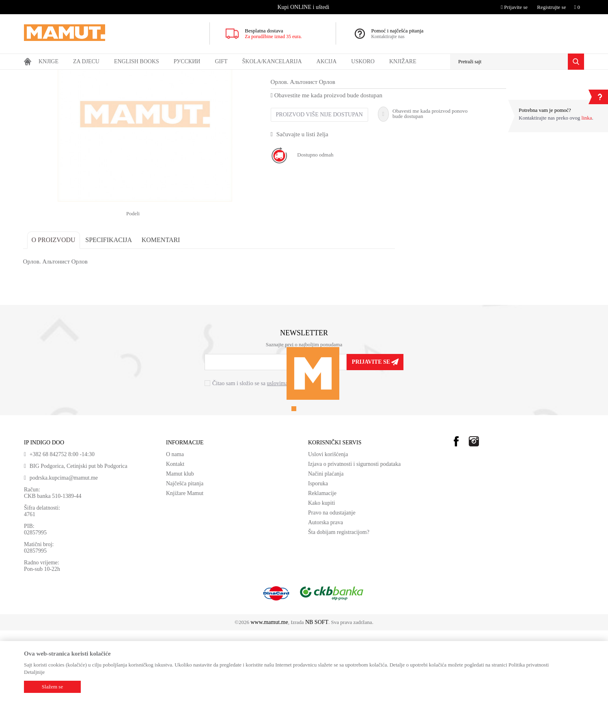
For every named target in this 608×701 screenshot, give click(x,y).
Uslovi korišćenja (328, 525)
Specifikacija (109, 310)
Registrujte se (551, 7)
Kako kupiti (321, 573)
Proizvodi (57, 75)
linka (587, 118)
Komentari (161, 310)
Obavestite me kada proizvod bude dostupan (327, 166)
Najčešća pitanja (184, 554)
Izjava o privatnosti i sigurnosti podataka (354, 535)
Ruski (78, 75)
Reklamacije (322, 564)
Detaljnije (34, 672)
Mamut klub (180, 544)
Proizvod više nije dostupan (320, 185)
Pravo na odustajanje (332, 583)
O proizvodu (54, 310)
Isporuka (318, 554)
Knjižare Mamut (184, 564)
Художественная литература (149, 75)
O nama (175, 525)
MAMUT (33, 75)
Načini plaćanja (325, 544)
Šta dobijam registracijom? (338, 603)
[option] (304, 7)
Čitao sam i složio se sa (262, 454)
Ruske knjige (102, 75)
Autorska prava (325, 593)
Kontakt (175, 535)
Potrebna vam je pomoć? (545, 110)
